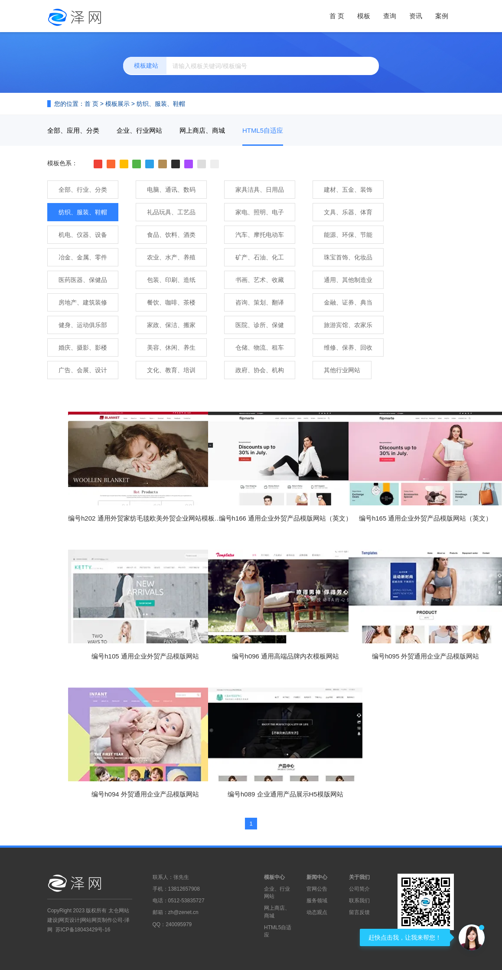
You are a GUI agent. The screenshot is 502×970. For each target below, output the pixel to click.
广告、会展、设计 (83, 370)
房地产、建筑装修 (83, 302)
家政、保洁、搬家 (171, 324)
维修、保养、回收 (348, 347)
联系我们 (359, 901)
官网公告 (316, 889)
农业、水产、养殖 (171, 257)
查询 (389, 16)
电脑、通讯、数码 (171, 189)
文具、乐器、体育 (348, 212)
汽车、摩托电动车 (259, 234)
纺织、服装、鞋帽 (161, 103)
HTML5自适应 (262, 130)
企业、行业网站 (139, 130)
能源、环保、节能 (348, 234)
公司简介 (359, 889)
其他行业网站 (342, 370)
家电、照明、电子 (259, 212)
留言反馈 (359, 912)
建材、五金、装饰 (348, 189)
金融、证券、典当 (348, 302)
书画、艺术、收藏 (259, 279)
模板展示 (117, 103)
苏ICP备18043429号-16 (83, 930)
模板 (363, 16)
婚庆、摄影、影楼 (83, 347)
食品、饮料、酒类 (171, 234)
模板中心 (274, 877)
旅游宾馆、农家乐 (348, 324)
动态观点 (316, 912)
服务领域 (316, 901)
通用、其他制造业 (348, 279)
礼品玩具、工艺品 (171, 212)
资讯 (415, 16)
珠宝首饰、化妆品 (348, 257)
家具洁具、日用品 (259, 189)
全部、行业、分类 (83, 189)
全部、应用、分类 (73, 130)
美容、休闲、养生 (171, 347)
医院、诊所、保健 (259, 324)
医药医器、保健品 (83, 279)
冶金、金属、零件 (83, 257)
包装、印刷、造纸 (171, 279)
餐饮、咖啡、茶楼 (171, 302)
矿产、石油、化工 (259, 257)
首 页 (336, 16)
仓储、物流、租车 (259, 347)
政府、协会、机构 (259, 370)
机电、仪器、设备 (83, 234)
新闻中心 (316, 877)
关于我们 (359, 877)
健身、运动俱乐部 (83, 324)
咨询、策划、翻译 (259, 302)
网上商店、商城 (202, 130)
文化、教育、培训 (171, 370)
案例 (441, 16)
